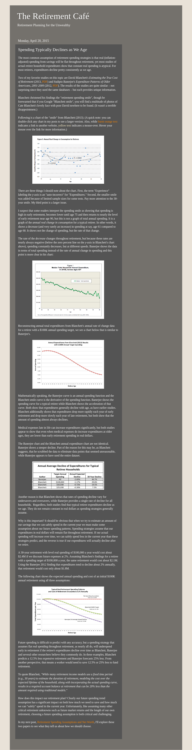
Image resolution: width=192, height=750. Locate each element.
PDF (44, 81)
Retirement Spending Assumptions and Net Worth (65, 722)
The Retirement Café (53, 16)
